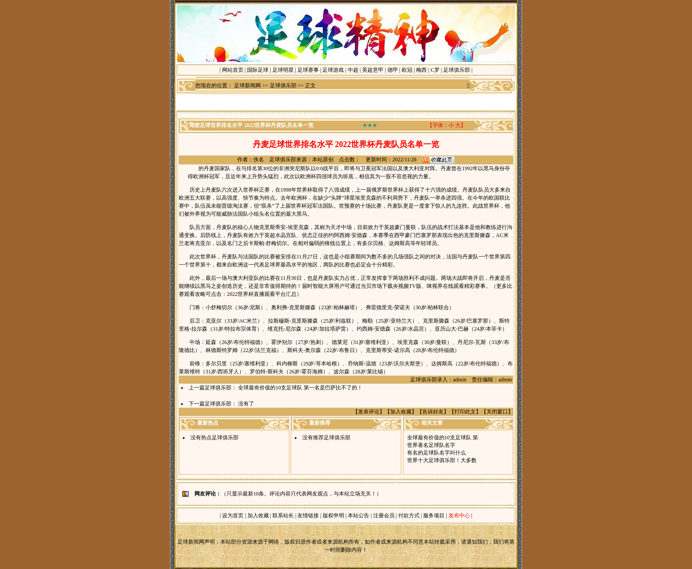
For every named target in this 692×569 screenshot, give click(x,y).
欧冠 (407, 70)
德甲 (392, 70)
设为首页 (232, 515)
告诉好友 (433, 412)
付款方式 (409, 515)
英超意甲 (372, 70)
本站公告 (358, 515)
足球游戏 (333, 70)
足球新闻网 (247, 85)
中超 (353, 70)
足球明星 (283, 70)
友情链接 (308, 515)
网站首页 (232, 70)
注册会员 (384, 515)
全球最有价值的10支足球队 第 (442, 437)
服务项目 (433, 515)
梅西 (421, 70)
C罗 (435, 70)
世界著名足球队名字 (431, 445)
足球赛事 (308, 70)
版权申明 (333, 515)
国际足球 (257, 70)
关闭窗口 (497, 412)
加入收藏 (401, 412)
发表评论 (368, 412)
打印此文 (465, 412)
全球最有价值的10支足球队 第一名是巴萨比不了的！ (300, 388)
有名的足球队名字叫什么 (436, 453)
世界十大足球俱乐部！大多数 (442, 460)
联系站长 (283, 515)
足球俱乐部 (456, 70)
